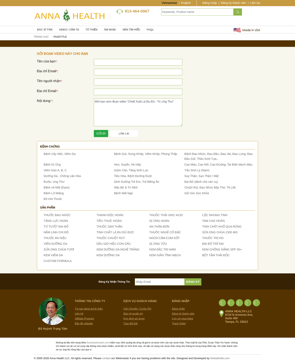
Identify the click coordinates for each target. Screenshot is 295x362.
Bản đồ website (84, 323)
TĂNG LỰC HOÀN (56, 220)
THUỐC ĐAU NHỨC (57, 215)
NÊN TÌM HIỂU (131, 29)
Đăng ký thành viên (233, 3)
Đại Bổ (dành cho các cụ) (201, 181)
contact (106, 358)
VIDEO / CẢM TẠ (69, 29)
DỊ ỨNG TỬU (158, 243)
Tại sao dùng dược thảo (89, 308)
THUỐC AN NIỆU (55, 238)
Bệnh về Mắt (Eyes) (56, 187)
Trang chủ (41, 36)
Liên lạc (255, 3)
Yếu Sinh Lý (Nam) (196, 170)
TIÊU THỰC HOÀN (109, 220)
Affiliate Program (84, 318)
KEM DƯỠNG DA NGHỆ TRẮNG (118, 249)
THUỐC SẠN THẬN (109, 226)
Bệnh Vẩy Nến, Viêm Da (60, 154)
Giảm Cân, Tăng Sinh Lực (131, 170)
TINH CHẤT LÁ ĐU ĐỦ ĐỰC (115, 232)
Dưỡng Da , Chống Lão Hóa (62, 176)
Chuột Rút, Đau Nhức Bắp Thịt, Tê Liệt (210, 187)
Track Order (179, 323)
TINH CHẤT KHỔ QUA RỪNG (222, 226)
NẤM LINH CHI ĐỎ (56, 232)
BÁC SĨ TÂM (44, 29)
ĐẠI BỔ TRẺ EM (213, 243)
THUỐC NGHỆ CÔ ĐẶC (165, 232)
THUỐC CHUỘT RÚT (110, 238)
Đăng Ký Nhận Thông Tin (114, 281)
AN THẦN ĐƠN (159, 226)
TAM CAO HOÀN (213, 220)
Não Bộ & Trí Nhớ (126, 187)
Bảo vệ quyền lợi (133, 313)
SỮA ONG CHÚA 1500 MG (220, 232)
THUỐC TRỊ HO (213, 238)
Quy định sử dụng (133, 318)
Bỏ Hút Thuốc (53, 199)
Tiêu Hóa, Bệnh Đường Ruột (133, 176)
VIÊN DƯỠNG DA (55, 243)
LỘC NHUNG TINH (214, 215)
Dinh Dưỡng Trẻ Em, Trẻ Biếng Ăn (136, 181)
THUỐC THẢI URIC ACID (166, 215)
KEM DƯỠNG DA (108, 255)
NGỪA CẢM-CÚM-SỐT (164, 238)
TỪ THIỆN (91, 29)
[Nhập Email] (160, 281)
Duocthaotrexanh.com (97, 342)
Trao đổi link (130, 323)
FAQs (150, 29)
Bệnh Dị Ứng (52, 164)
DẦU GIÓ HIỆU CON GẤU (113, 243)
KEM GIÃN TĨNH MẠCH (165, 255)
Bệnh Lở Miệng (54, 193)
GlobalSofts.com (219, 358)
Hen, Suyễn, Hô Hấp (127, 164)
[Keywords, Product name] (197, 12)
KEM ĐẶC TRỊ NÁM (162, 249)
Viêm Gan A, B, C (55, 170)
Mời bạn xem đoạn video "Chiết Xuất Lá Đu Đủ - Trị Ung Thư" (138, 112)
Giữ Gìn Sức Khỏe (196, 193)
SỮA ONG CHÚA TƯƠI (59, 249)
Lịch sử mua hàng (182, 318)
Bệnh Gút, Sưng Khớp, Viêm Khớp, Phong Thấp (145, 154)
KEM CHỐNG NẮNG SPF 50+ (222, 249)
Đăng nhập (209, 3)
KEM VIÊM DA (53, 255)
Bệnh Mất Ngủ (123, 193)
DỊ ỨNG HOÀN (159, 220)
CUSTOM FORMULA (57, 261)
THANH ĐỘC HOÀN (109, 215)
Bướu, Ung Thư (54, 181)
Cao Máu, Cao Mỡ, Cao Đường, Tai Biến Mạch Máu (218, 164)
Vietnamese (169, 3)
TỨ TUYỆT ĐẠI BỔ (56, 226)
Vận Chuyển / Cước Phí (137, 308)
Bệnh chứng (50, 146)
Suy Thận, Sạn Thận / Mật (201, 176)
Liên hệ (79, 313)
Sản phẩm (47, 207)
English (186, 3)
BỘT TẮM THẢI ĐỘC (216, 255)
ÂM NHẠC (110, 29)
